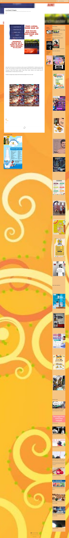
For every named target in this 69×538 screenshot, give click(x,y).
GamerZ (7, 120)
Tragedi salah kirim (55, 528)
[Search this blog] (63, 1)
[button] (6, 13)
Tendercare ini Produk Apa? (56, 475)
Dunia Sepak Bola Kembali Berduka (57, 434)
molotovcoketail (37, 534)
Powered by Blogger (34, 532)
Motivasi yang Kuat (55, 423)
